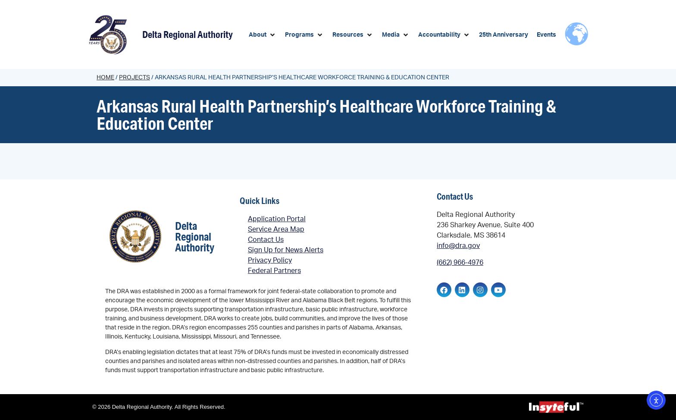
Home (105, 78)
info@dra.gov (458, 245)
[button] (262, 35)
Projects (134, 78)
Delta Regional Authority (187, 34)
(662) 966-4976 (460, 262)
